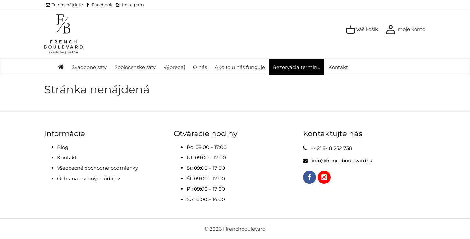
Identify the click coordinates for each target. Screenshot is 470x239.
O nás (200, 67)
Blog (62, 147)
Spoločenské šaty (135, 67)
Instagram (133, 4)
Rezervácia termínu (297, 67)
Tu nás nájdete (64, 4)
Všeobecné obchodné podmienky (97, 168)
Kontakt (338, 67)
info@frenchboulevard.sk (342, 160)
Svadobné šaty (89, 67)
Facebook (102, 4)
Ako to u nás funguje (240, 67)
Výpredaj (174, 67)
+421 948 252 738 (331, 148)
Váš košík (362, 29)
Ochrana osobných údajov (88, 178)
